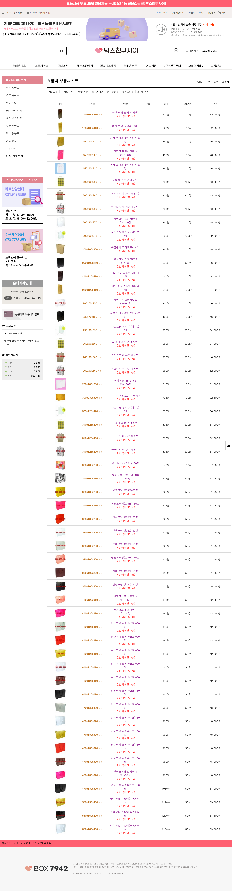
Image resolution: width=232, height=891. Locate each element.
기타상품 (11, 141)
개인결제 (11, 148)
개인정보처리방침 (42, 843)
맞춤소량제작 (14, 110)
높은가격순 (97, 91)
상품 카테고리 (16, 80)
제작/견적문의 (14, 156)
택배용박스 (12, 88)
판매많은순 (67, 91)
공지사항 (11, 326)
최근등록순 (143, 91)
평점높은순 (112, 91)
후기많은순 (128, 91)
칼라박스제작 (14, 118)
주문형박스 (12, 126)
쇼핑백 (225, 81)
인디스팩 (11, 103)
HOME (199, 81)
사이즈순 (53, 91)
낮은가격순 (82, 91)
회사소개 (6, 843)
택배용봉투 (12, 133)
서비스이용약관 (22, 843)
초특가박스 (12, 95)
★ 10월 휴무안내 (13, 333)
